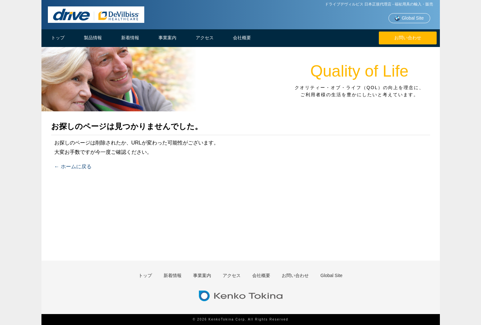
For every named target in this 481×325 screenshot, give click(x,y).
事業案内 (167, 37)
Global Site (409, 18)
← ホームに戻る (73, 166)
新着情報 (130, 37)
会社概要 (242, 37)
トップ (58, 37)
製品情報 (93, 37)
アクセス (205, 37)
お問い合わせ (407, 37)
